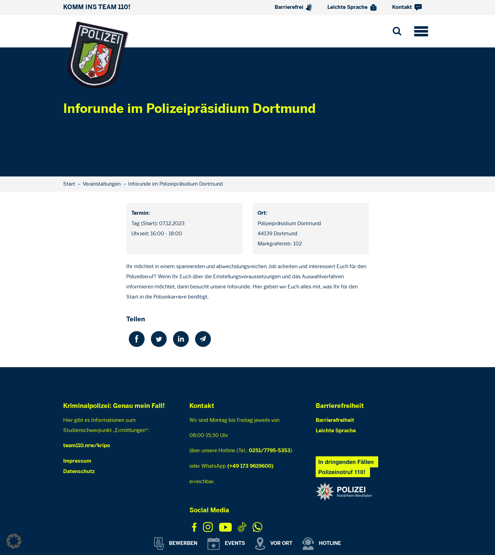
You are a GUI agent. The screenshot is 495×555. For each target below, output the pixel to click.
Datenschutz (79, 471)
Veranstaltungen (102, 184)
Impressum (77, 461)
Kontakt (407, 7)
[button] (14, 541)
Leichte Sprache (352, 7)
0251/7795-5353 (269, 450)
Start (69, 184)
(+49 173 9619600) (250, 466)
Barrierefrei (293, 7)
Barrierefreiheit (335, 420)
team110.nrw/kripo (86, 445)
